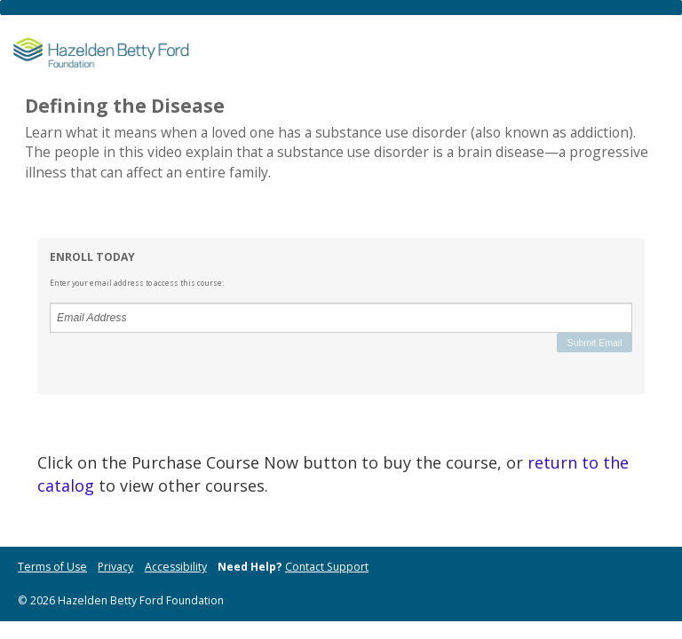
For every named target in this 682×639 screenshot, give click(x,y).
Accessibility (176, 566)
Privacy (115, 566)
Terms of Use (52, 566)
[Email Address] (341, 318)
